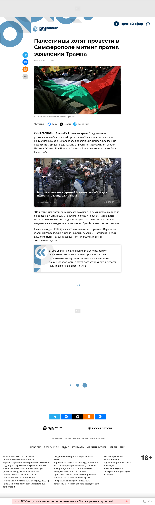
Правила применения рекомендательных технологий (24, 485)
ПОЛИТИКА (56, 438)
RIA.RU (113, 447)
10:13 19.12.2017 (40, 61)
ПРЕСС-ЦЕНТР (51, 447)
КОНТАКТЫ (78, 447)
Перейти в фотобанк (67, 117)
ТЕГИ (122, 447)
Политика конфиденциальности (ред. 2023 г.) (26, 481)
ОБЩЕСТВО (70, 438)
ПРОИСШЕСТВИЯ (86, 438)
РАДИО (65, 447)
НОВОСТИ (35, 447)
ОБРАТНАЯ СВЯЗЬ (97, 447)
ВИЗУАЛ (100, 438)
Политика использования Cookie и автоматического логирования (20, 476)
